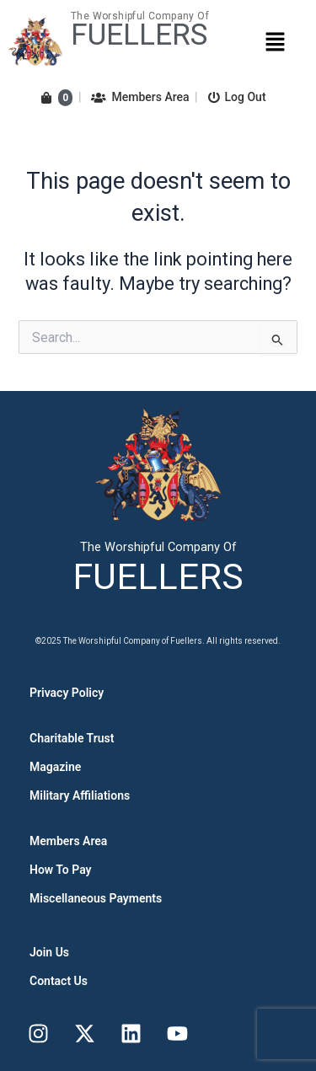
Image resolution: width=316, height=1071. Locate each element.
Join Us (49, 952)
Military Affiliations (79, 795)
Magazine (55, 767)
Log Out (237, 97)
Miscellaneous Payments (95, 898)
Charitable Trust (71, 738)
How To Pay (60, 869)
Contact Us (58, 981)
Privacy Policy (66, 692)
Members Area (140, 97)
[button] (275, 41)
